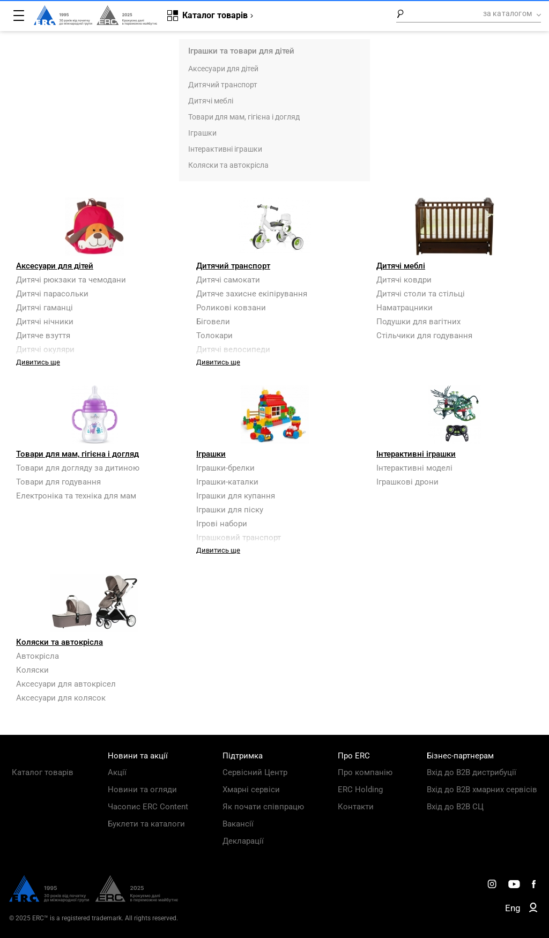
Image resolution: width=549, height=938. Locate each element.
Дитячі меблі (210, 100)
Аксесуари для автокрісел (66, 684)
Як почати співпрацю (263, 807)
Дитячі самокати (228, 280)
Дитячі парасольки (52, 294)
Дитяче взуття (43, 335)
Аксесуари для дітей (223, 68)
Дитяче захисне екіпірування (251, 294)
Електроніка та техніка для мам (76, 496)
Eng (513, 908)
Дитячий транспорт (222, 84)
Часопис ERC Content (148, 807)
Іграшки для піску (229, 510)
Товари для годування (58, 482)
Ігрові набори (221, 523)
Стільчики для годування (424, 335)
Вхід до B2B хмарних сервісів (482, 789)
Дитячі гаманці (44, 307)
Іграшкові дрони (407, 482)
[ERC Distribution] (93, 899)
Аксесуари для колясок (61, 698)
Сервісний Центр (254, 772)
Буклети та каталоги (146, 824)
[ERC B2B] (533, 909)
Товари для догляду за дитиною (77, 468)
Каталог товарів (42, 772)
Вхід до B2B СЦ (455, 807)
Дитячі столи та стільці (420, 294)
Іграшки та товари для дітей (241, 51)
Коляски (32, 670)
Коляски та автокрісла (228, 165)
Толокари (214, 335)
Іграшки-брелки (225, 468)
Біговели (213, 321)
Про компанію (365, 772)
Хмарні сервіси (251, 789)
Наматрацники (404, 307)
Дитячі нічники (44, 321)
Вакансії (238, 824)
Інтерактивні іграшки (225, 149)
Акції (117, 772)
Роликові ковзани (231, 307)
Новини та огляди (142, 789)
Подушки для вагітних (418, 321)
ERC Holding (360, 789)
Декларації (243, 841)
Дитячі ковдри (404, 280)
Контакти (356, 807)
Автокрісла (37, 656)
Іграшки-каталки (227, 482)
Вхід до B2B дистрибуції (471, 772)
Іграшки (202, 133)
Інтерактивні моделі (414, 468)
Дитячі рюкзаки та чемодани (71, 280)
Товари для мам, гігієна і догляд (244, 117)
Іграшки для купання (235, 496)
